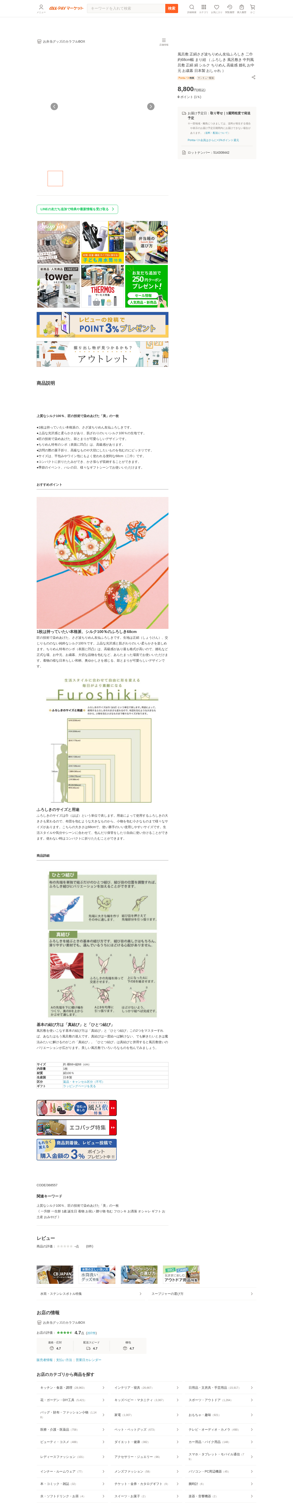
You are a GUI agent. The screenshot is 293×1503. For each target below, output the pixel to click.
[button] (253, 80)
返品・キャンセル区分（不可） (84, 1084)
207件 (91, 1350)
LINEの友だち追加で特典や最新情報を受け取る (78, 212)
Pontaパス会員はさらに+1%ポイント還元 (213, 143)
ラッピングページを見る (79, 1089)
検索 (171, 19)
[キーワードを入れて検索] (126, 19)
